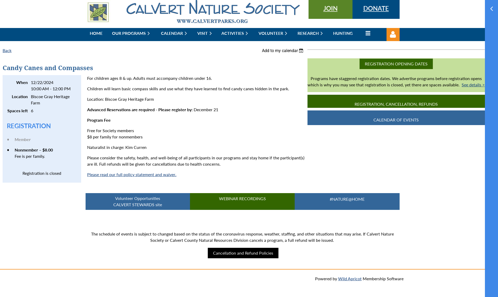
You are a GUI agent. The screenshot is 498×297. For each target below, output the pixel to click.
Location (20, 96)
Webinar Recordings (242, 198)
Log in (393, 34)
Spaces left (17, 110)
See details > (473, 84)
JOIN (330, 8)
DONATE (376, 8)
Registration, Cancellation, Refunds (396, 104)
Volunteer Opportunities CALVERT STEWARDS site (137, 201)
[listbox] (283, 50)
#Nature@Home (347, 199)
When (22, 82)
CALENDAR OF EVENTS (396, 119)
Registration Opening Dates (396, 63)
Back (7, 50)
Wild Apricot (350, 278)
